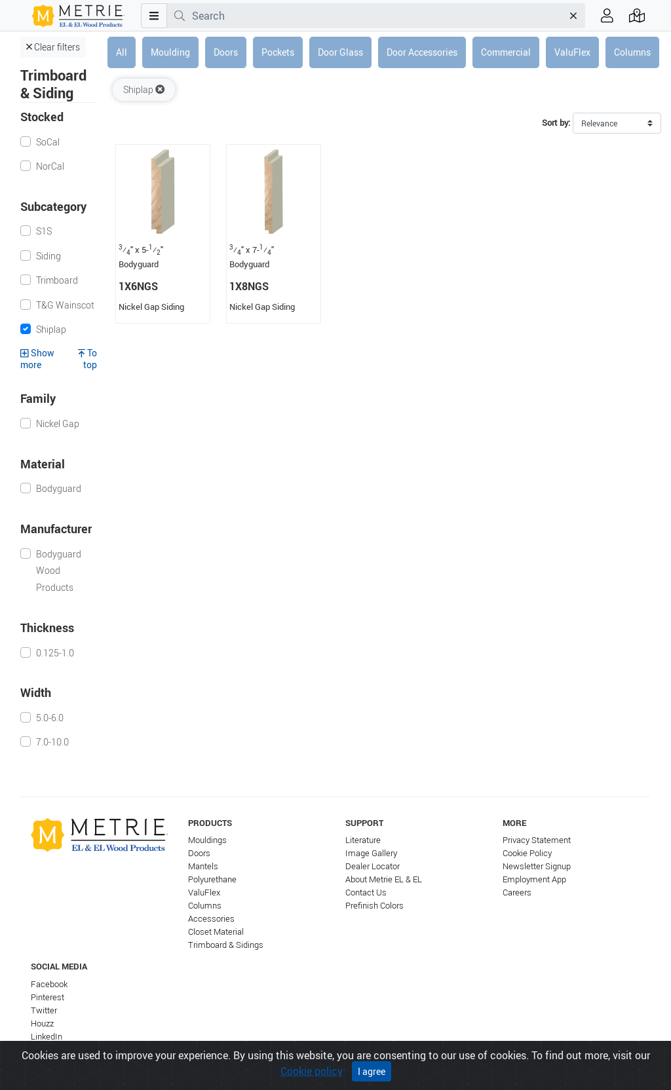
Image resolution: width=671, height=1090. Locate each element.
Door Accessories (422, 52)
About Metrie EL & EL (383, 879)
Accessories (211, 918)
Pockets (277, 52)
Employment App (534, 879)
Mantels (203, 866)
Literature (363, 840)
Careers (517, 892)
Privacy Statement (537, 840)
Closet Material (216, 931)
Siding (48, 256)
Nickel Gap (57, 423)
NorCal (50, 166)
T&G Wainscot (65, 305)
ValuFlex (572, 52)
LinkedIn (46, 1036)
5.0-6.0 (50, 717)
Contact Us (366, 892)
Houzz (42, 1023)
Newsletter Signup (537, 866)
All (121, 52)
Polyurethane (212, 879)
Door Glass (340, 52)
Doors (226, 52)
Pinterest (47, 997)
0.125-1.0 (55, 653)
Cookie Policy (527, 853)
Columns (632, 52)
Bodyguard (58, 488)
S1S (44, 231)
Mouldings (207, 840)
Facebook (49, 984)
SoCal (48, 142)
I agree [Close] (371, 1071)
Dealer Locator (372, 866)
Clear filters (53, 47)
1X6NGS (138, 286)
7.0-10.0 (52, 742)
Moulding (170, 52)
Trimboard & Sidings (225, 944)
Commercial (506, 52)
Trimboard (57, 280)
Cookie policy (311, 1071)
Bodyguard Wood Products (58, 571)
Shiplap (51, 329)
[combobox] (377, 15)
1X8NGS (249, 286)
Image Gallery (371, 853)
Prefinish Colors (374, 905)
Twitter (44, 1010)
